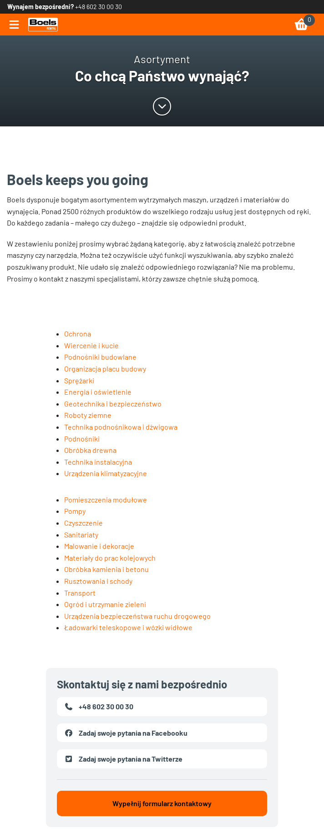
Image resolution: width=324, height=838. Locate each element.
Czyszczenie (83, 522)
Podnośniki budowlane (100, 356)
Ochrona (77, 333)
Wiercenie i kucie (91, 345)
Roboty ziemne (87, 415)
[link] (43, 24)
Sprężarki (79, 380)
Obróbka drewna (90, 450)
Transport (80, 592)
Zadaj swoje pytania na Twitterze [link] (123, 759)
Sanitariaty (81, 534)
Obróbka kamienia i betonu (106, 569)
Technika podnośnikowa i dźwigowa (120, 426)
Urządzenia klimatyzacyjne (105, 473)
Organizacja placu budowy (105, 368)
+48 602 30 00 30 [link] (98, 6)
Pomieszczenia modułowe (105, 499)
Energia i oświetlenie (98, 391)
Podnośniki (82, 438)
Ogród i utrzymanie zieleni (105, 604)
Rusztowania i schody (98, 581)
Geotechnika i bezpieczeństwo (113, 403)
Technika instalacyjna (98, 461)
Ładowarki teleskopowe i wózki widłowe (128, 627)
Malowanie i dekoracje (99, 546)
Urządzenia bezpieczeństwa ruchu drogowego (137, 616)
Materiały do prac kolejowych (110, 557)
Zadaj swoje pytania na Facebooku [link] (125, 733)
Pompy (75, 511)
